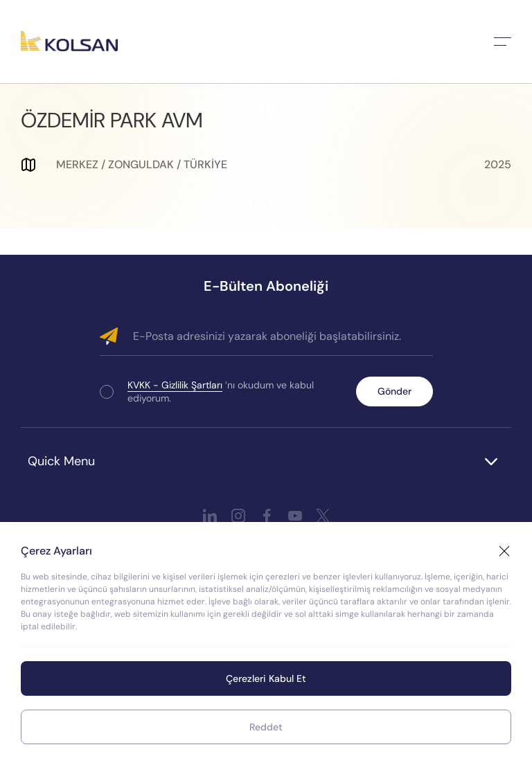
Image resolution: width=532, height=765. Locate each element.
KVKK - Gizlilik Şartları (174, 385)
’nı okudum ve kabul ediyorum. (220, 391)
